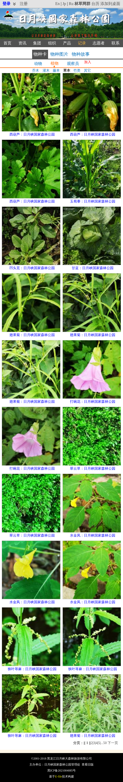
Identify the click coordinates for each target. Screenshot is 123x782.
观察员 (73, 63)
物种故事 (81, 54)
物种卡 (40, 54)
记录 (82, 43)
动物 (38, 63)
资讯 (22, 43)
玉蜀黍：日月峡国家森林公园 (92, 201)
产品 (67, 43)
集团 (37, 43)
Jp (64, 3)
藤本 (56, 70)
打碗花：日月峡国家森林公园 (92, 401)
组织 (52, 43)
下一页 (113, 743)
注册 (24, 3)
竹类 (76, 70)
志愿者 (99, 43)
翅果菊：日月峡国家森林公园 (32, 335)
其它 (87, 70)
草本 (66, 70)
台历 (95, 3)
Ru (71, 3)
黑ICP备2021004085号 (61, 770)
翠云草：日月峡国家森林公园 (92, 468)
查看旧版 (88, 764)
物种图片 (59, 54)
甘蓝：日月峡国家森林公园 (93, 268)
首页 (7, 43)
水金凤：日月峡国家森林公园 (92, 535)
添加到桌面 (110, 3)
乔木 (35, 70)
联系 (116, 43)
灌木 (46, 70)
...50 (104, 743)
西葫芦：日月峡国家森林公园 (32, 134)
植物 (55, 63)
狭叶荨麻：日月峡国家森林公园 (32, 669)
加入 (87, 62)
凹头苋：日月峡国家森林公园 (32, 268)
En (57, 3)
